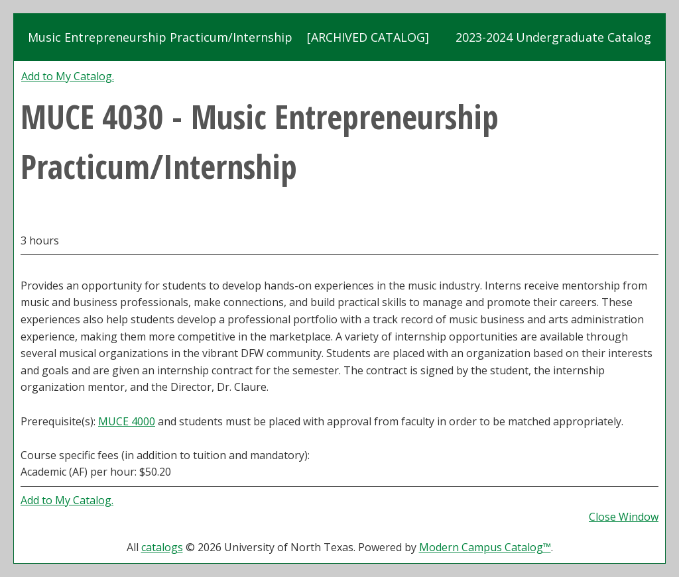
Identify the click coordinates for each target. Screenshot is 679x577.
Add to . (67, 76)
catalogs (162, 547)
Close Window (623, 516)
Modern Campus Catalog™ (485, 547)
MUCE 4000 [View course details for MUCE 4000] (126, 421)
